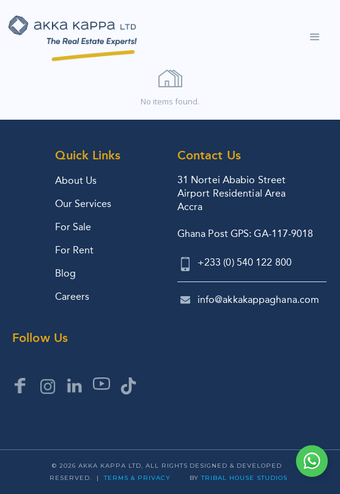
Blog (65, 273)
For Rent (74, 250)
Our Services (83, 203)
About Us (76, 180)
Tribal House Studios (244, 478)
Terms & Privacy (137, 478)
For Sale (73, 227)
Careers (72, 296)
